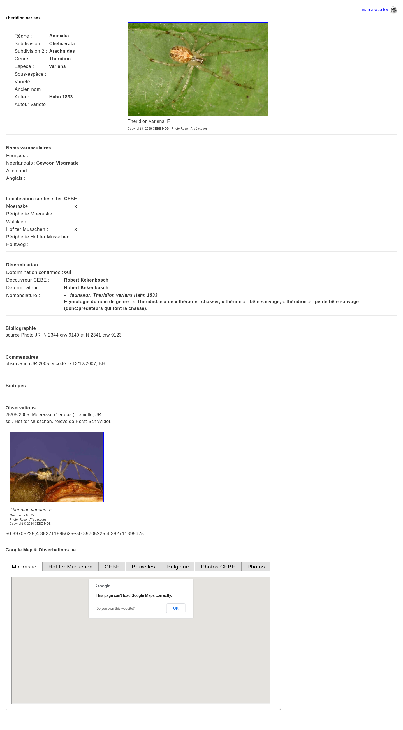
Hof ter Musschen (70, 567)
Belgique (178, 567)
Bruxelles (143, 567)
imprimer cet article (379, 9)
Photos (256, 567)
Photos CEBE (218, 567)
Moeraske (24, 567)
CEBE (112, 567)
